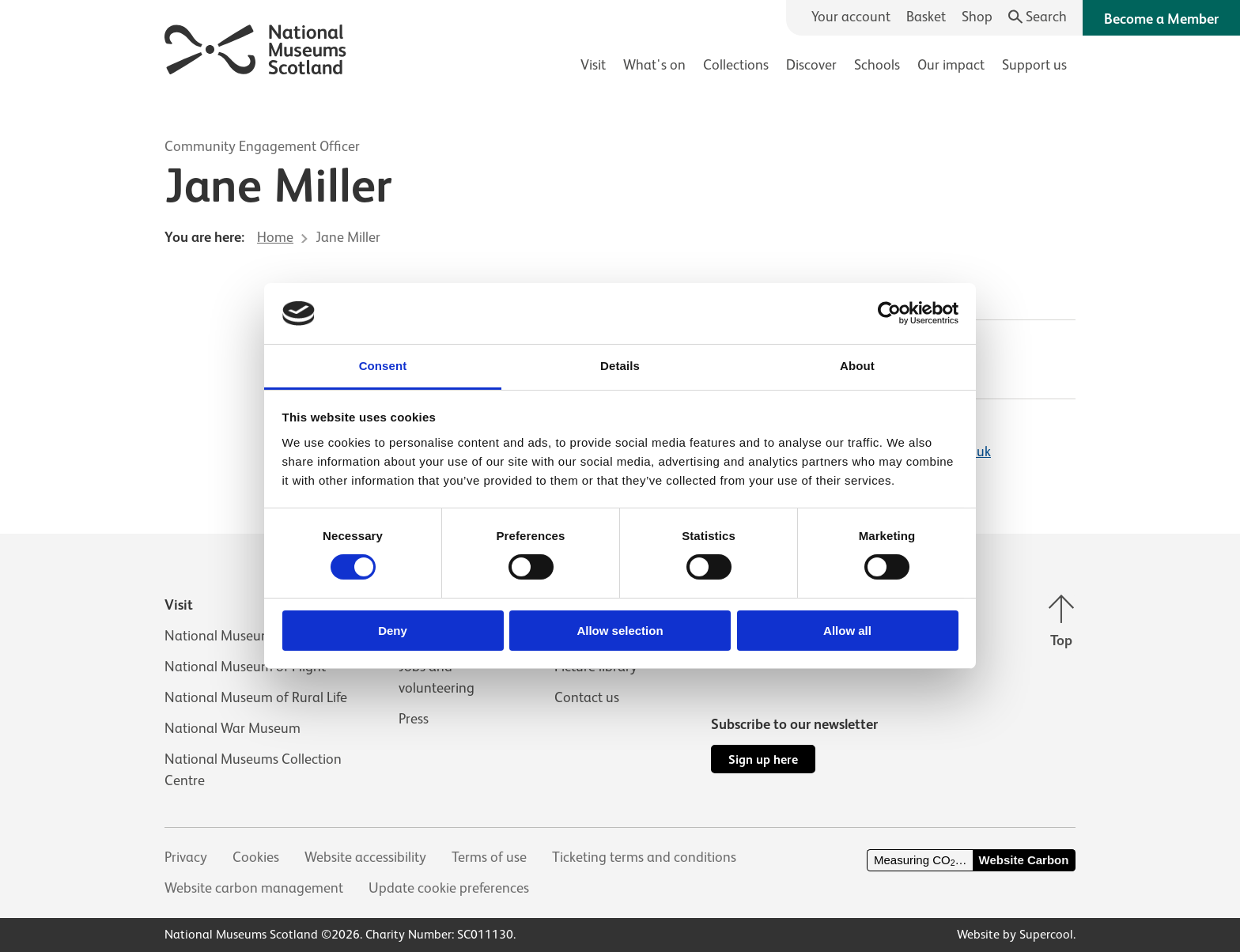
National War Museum (232, 728)
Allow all (847, 630)
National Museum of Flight (245, 666)
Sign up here (763, 759)
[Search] (1038, 17)
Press (414, 719)
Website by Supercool (1015, 934)
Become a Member (1161, 19)
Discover (811, 65)
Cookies (255, 857)
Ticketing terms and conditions (644, 857)
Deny (392, 630)
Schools (877, 65)
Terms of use (489, 857)
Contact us (586, 697)
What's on (654, 65)
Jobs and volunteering (436, 677)
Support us (1034, 65)
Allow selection (620, 630)
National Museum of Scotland (254, 636)
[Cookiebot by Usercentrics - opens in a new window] (889, 313)
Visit (593, 65)
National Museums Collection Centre (253, 769)
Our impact (951, 65)
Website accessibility (365, 857)
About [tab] (857, 365)
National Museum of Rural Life (255, 697)
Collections (736, 65)
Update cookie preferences (449, 888)
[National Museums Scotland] (255, 47)
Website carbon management (253, 888)
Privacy (185, 857)
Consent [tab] (383, 365)
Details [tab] (620, 365)
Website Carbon (1024, 860)
